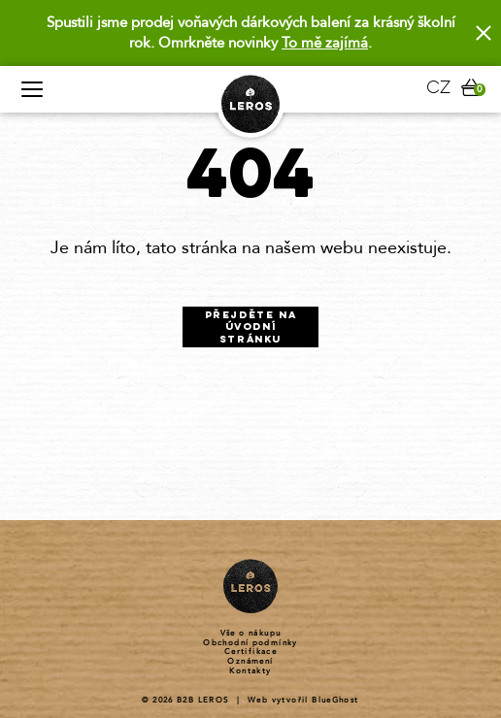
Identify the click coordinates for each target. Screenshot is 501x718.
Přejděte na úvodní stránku (251, 327)
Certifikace (250, 652)
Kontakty (250, 671)
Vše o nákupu (251, 633)
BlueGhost (335, 700)
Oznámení (250, 662)
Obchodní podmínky (250, 643)
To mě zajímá (325, 42)
